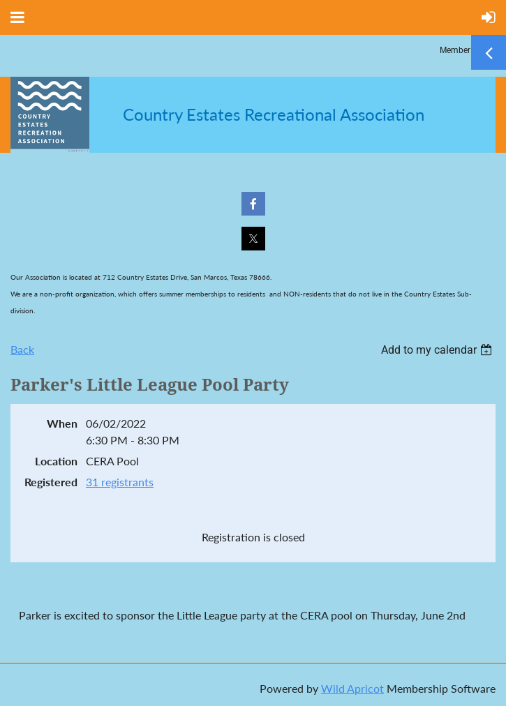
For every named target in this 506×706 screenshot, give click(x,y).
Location (56, 460)
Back (22, 349)
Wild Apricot (352, 688)
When (62, 423)
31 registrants (120, 481)
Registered (50, 481)
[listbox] (438, 350)
